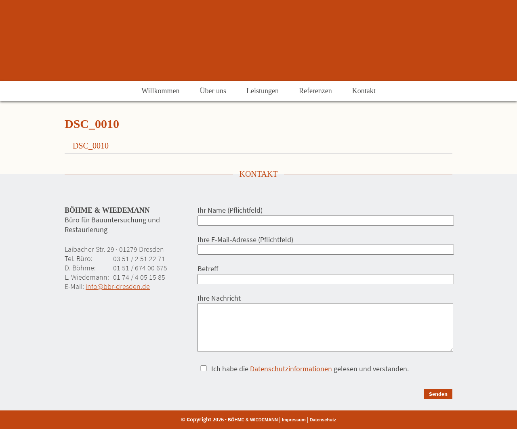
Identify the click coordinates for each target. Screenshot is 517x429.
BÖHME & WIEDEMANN (253, 419)
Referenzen (315, 91)
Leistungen (262, 91)
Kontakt (364, 91)
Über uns (213, 91)
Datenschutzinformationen (291, 368)
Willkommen (160, 91)
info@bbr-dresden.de (118, 286)
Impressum (294, 419)
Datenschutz (323, 419)
